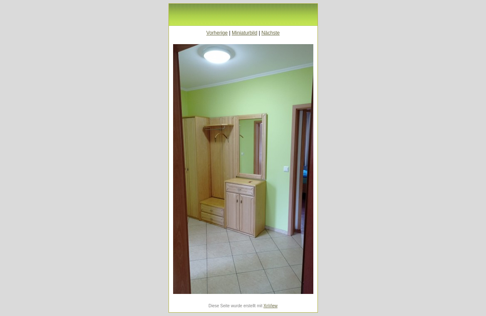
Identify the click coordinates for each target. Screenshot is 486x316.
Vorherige (217, 33)
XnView (270, 306)
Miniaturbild (244, 33)
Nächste (270, 33)
